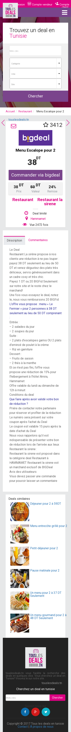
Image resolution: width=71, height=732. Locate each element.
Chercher (35, 96)
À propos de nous (41, 726)
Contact (23, 726)
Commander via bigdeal (35, 175)
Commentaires (38, 240)
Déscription (14, 240)
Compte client (62, 6)
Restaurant (25, 111)
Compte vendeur (39, 4)
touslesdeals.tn (18, 119)
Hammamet (38, 219)
